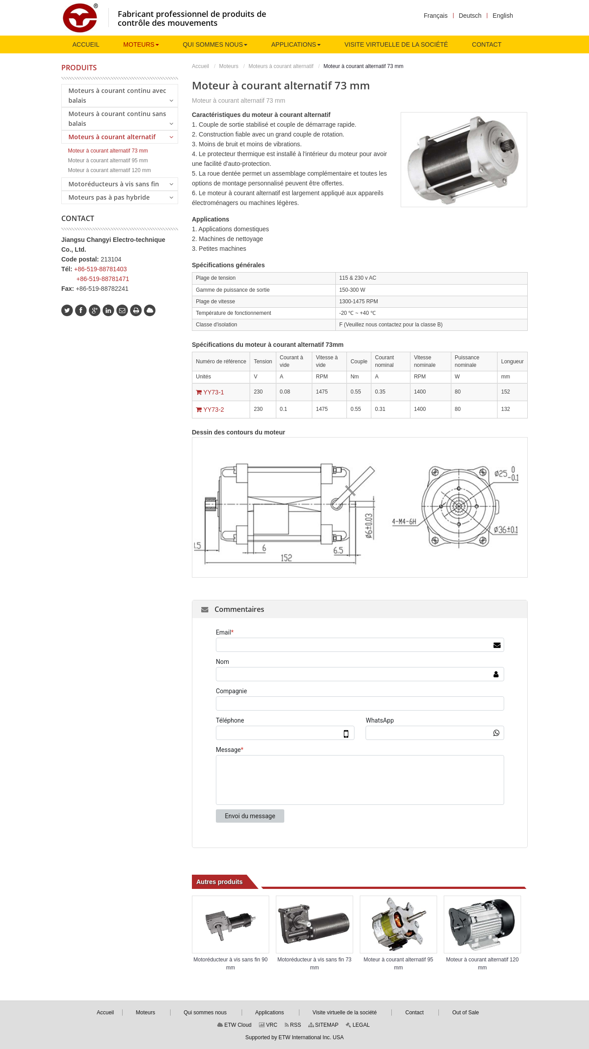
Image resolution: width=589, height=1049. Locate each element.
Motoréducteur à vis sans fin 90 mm (231, 964)
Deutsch (470, 15)
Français (436, 15)
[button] (141, 44)
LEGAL (358, 1025)
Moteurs (228, 66)
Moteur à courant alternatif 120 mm (482, 964)
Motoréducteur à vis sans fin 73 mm (315, 964)
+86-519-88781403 (100, 269)
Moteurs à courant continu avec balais (120, 95)
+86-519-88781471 (102, 278)
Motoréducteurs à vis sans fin (120, 183)
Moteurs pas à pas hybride (120, 197)
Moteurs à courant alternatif (280, 66)
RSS (293, 1025)
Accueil (200, 66)
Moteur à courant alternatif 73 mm (108, 151)
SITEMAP (323, 1025)
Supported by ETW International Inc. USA (294, 1037)
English (503, 15)
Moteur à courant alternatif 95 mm (399, 964)
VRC (268, 1025)
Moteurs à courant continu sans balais (120, 118)
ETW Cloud (234, 1025)
